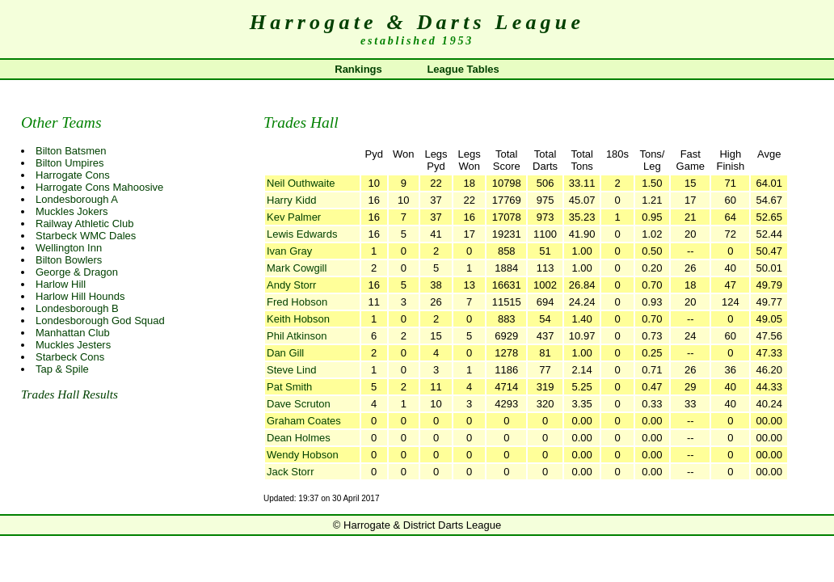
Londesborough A (77, 199)
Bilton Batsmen (71, 151)
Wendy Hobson (303, 455)
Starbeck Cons (70, 357)
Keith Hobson (298, 319)
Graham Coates (304, 421)
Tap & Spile (62, 369)
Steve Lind (291, 370)
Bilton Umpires (70, 163)
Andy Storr (291, 285)
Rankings (358, 69)
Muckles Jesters (73, 345)
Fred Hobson (297, 302)
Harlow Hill (61, 284)
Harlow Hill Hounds (80, 296)
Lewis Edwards (302, 234)
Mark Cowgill (296, 268)
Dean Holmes (299, 438)
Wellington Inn (69, 248)
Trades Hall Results (69, 394)
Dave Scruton (299, 404)
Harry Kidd (291, 200)
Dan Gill (285, 353)
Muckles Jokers (72, 211)
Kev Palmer (294, 217)
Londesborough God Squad (100, 320)
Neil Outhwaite (301, 183)
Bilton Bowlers (69, 260)
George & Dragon (77, 272)
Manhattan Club (73, 333)
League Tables (463, 69)
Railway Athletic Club (84, 223)
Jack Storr (290, 472)
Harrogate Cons (73, 175)
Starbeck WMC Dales (86, 236)
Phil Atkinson (296, 336)
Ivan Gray (289, 251)
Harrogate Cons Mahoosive (99, 187)
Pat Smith (289, 387)
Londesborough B (77, 308)
